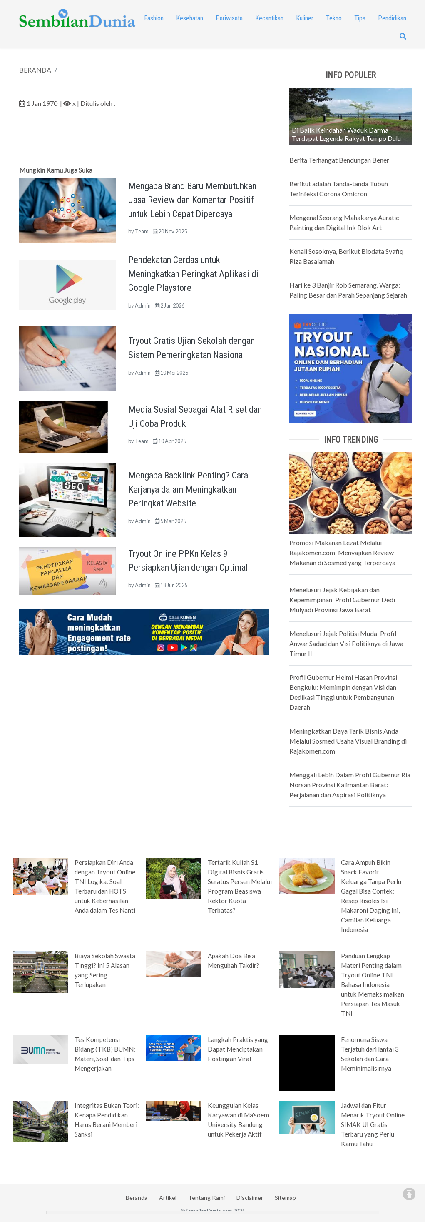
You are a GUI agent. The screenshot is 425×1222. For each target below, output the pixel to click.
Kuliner (304, 18)
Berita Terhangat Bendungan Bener (339, 160)
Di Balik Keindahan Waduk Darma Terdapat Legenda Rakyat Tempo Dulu (346, 134)
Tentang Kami (206, 1197)
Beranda (136, 1197)
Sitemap (285, 1197)
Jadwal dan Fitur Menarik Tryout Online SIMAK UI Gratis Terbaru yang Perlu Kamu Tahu (373, 1124)
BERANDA (35, 70)
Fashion (154, 18)
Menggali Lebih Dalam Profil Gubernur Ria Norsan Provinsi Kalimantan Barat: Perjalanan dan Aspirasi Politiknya (349, 785)
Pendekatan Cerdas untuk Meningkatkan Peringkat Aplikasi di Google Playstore (193, 273)
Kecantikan (269, 18)
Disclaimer (249, 1197)
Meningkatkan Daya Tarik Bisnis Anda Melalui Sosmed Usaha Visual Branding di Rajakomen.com (348, 741)
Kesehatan (189, 18)
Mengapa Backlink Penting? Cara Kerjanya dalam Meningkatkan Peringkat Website (188, 489)
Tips (359, 18)
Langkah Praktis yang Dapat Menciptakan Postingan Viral (238, 1049)
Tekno (334, 18)
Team (142, 231)
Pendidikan (392, 18)
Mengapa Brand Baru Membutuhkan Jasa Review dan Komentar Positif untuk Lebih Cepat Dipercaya (192, 199)
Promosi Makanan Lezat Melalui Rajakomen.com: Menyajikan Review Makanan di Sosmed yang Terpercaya (342, 552)
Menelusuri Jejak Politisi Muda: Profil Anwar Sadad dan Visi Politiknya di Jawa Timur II (346, 643)
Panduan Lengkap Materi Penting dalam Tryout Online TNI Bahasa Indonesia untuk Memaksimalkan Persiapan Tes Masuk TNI (372, 984)
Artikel (167, 1197)
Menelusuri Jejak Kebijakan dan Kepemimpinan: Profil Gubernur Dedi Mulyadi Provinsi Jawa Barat (342, 600)
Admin (143, 305)
